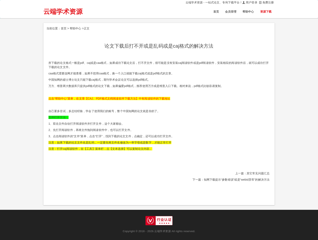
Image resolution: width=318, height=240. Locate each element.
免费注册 (268, 2)
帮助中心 (248, 11)
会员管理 (230, 11)
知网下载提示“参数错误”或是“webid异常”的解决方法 (237, 179)
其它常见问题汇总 (258, 173)
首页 (216, 11)
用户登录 (251, 2)
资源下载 (266, 11)
